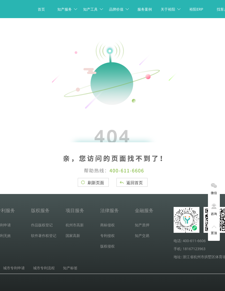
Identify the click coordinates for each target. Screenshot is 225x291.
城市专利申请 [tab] (14, 268)
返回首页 (134, 182)
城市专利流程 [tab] (44, 268)
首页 (41, 9)
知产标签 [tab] (70, 268)
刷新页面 (96, 182)
